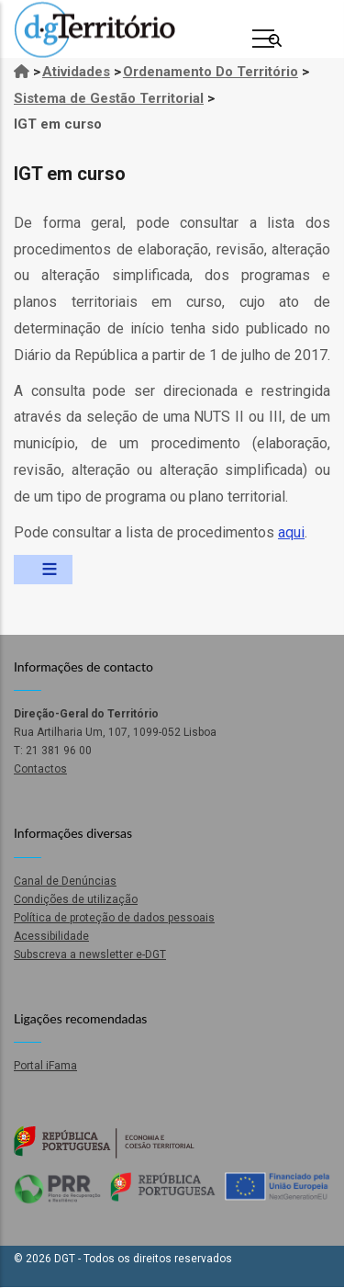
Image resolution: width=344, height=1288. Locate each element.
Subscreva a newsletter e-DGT (90, 954)
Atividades (76, 71)
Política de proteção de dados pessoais (114, 917)
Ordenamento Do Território (210, 71)
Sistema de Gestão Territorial (109, 98)
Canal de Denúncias (65, 881)
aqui (291, 532)
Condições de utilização (76, 899)
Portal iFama (45, 1065)
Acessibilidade (51, 936)
